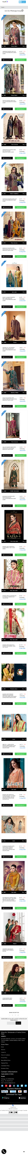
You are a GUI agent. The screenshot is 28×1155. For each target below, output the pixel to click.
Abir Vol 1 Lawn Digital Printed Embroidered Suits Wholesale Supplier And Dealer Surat (9, 750)
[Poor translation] (15, 1112)
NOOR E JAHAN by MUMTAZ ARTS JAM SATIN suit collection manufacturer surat (9, 300)
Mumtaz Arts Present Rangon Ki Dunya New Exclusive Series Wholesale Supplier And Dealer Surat (10, 698)
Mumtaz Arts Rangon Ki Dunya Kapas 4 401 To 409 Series (9, 550)
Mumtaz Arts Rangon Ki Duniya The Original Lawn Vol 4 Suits (9, 649)
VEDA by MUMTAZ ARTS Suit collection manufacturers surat (9, 101)
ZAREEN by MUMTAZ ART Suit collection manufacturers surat (9, 52)
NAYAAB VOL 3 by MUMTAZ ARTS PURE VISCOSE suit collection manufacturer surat (9, 350)
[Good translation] (10, 1112)
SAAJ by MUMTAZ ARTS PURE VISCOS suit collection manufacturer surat (9, 450)
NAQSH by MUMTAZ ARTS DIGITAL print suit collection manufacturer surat (10, 400)
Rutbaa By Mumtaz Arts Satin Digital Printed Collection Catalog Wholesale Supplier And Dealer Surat (9, 852)
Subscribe (18, 1023)
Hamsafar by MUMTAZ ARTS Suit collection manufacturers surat (9, 151)
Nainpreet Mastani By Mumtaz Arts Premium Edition (8, 954)
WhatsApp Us (20, 60)
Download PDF (7, 60)
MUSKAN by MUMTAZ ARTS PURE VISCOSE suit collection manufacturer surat (9, 500)
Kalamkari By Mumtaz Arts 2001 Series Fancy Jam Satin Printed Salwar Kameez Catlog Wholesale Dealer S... (9, 904)
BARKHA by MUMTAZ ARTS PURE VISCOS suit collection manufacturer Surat (9, 249)
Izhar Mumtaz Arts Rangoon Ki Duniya (7, 1003)
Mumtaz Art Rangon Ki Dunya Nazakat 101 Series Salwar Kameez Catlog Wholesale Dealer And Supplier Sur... (9, 801)
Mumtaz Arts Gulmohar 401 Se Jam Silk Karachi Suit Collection (9, 599)
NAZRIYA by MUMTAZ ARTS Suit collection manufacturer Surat (10, 200)
